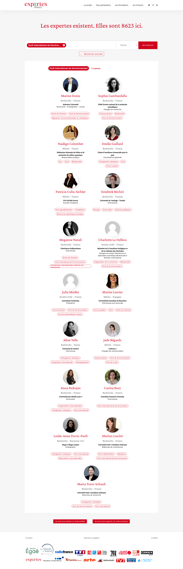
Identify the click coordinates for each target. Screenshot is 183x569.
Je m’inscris (138, 5)
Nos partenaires (103, 5)
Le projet (88, 5)
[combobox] (71, 45)
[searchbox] (91, 45)
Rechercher (147, 45)
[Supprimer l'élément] (64, 45)
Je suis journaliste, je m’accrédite (70, 521)
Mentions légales (91, 538)
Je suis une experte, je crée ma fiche (111, 521)
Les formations (121, 5)
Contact (28, 538)
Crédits (154, 538)
